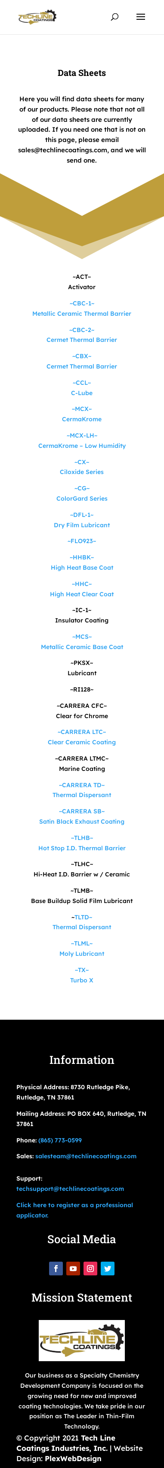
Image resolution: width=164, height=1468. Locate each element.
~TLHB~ (82, 838)
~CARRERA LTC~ (82, 732)
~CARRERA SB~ (82, 811)
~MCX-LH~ (82, 435)
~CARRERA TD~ (82, 785)
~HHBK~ (82, 557)
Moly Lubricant (81, 954)
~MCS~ (82, 636)
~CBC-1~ (82, 303)
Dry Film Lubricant (82, 525)
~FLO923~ (82, 541)
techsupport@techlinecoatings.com (70, 1189)
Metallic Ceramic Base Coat (82, 647)
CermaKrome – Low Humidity (82, 446)
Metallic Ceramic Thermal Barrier (81, 313)
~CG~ (82, 488)
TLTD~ (83, 917)
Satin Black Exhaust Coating (81, 821)
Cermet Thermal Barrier (81, 340)
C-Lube (82, 393)
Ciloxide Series (82, 472)
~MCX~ (82, 409)
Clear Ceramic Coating (82, 742)
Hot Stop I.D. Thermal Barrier (82, 848)
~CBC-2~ (81, 330)
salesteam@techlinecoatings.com (85, 1156)
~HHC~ (82, 584)
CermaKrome (82, 419)
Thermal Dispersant (82, 795)
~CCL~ (82, 383)
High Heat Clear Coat (82, 594)
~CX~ (81, 462)
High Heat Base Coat (82, 567)
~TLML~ (82, 943)
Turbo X (81, 980)
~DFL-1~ (81, 515)
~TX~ (82, 970)
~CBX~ (81, 356)
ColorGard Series (82, 498)
